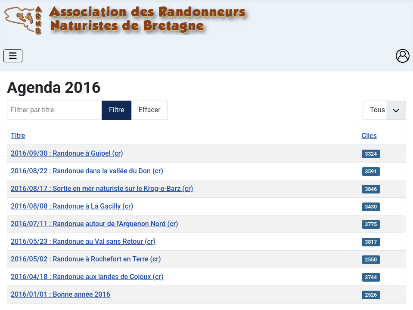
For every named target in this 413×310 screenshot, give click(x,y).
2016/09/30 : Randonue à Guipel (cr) (67, 153)
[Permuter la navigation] (12, 55)
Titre (18, 136)
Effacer (150, 110)
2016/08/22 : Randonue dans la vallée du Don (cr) (87, 171)
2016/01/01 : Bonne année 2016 (60, 294)
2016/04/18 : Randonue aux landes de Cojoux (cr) (87, 277)
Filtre (116, 110)
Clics (369, 136)
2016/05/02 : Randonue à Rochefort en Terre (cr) (86, 259)
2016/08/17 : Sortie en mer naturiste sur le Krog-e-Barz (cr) (102, 188)
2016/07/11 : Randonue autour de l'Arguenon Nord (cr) (94, 224)
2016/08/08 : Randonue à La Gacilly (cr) (72, 206)
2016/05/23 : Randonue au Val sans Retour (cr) (83, 241)
